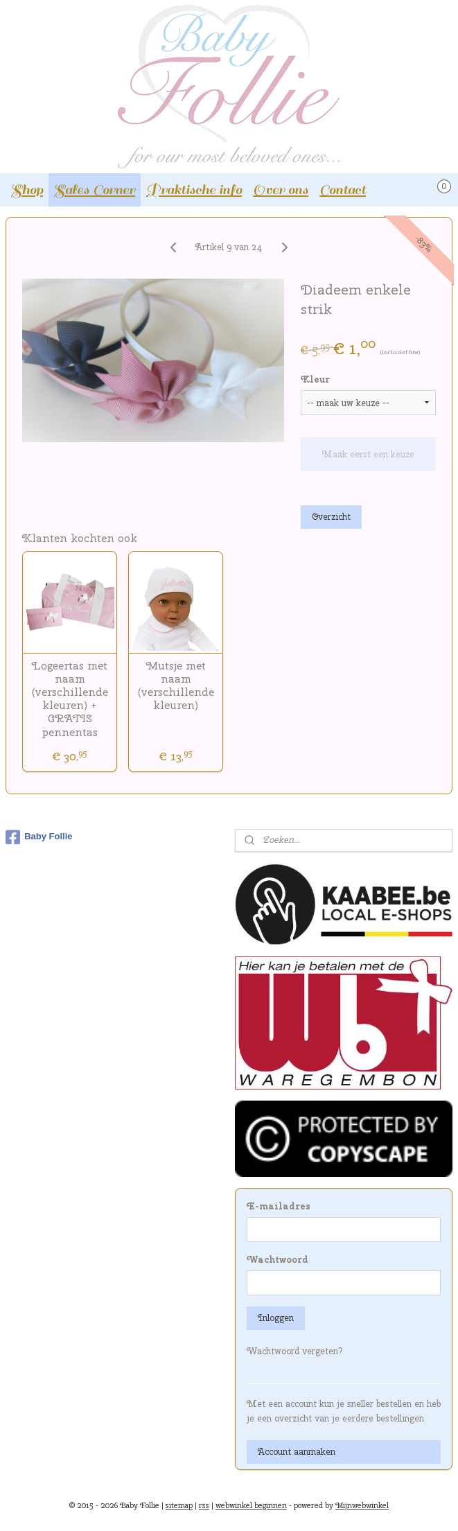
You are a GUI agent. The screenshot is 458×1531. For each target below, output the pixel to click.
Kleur (315, 379)
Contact (342, 189)
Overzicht (331, 517)
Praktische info (194, 189)
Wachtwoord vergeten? (295, 1351)
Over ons (280, 189)
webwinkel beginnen (251, 1505)
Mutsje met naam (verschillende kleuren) (176, 685)
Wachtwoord (277, 1260)
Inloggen (276, 1318)
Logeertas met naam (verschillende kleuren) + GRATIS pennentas (70, 699)
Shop (27, 189)
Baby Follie (39, 837)
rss (204, 1505)
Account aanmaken (296, 1452)
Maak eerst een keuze (368, 454)
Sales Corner (94, 189)
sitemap (179, 1505)
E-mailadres (278, 1206)
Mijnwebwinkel (362, 1505)
